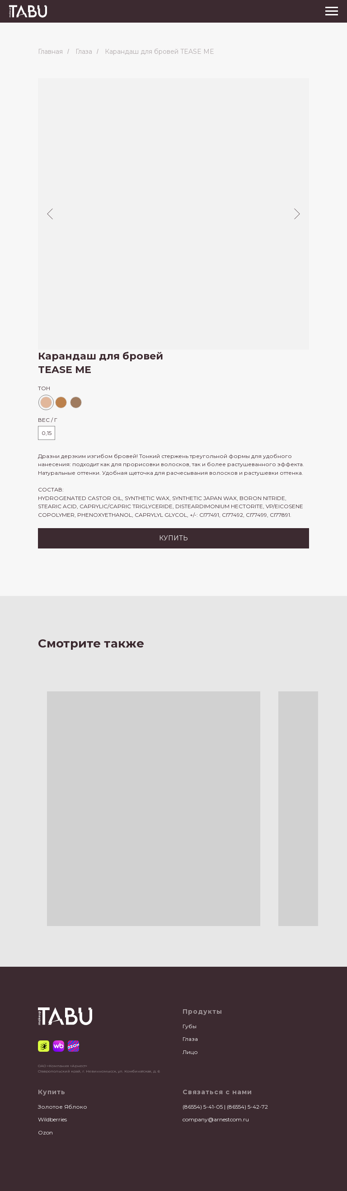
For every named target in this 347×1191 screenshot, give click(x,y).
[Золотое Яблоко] (43, 1046)
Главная (50, 51)
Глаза (83, 51)
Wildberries (52, 1119)
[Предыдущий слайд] (50, 213)
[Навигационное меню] (331, 11)
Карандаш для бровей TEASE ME (159, 51)
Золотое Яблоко (62, 1106)
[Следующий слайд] (297, 213)
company (195, 1119)
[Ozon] (73, 1046)
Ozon (45, 1132)
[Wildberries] (58, 1046)
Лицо (190, 1052)
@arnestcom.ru (228, 1119)
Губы (190, 1026)
